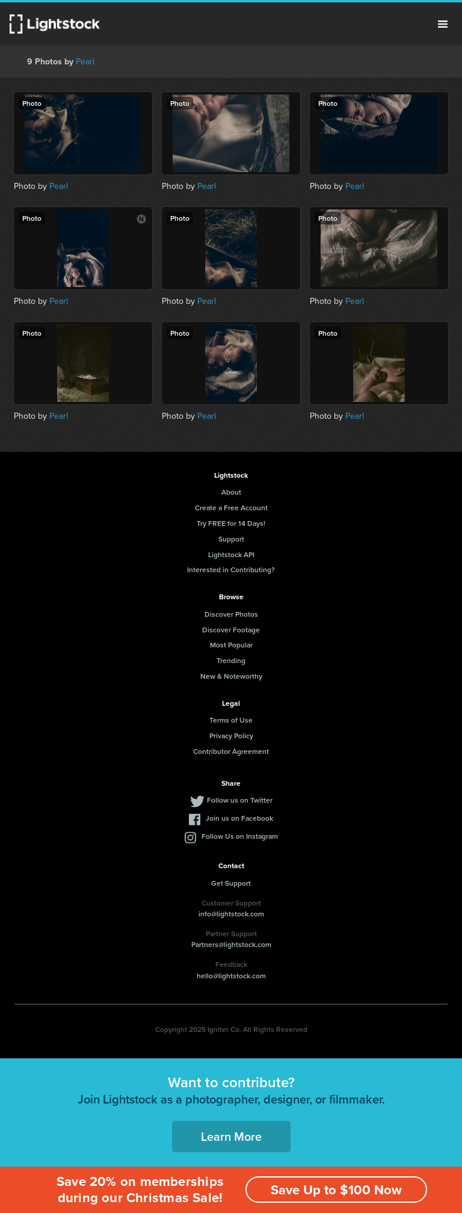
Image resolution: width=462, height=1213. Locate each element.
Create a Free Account (231, 507)
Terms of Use (231, 720)
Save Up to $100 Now (336, 1190)
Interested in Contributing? (231, 569)
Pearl (85, 61)
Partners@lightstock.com (231, 944)
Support (231, 539)
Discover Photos (231, 614)
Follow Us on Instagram (240, 836)
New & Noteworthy (231, 676)
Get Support (231, 883)
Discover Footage (231, 630)
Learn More (231, 1136)
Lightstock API (231, 554)
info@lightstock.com (231, 914)
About (231, 492)
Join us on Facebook (239, 818)
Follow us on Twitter (240, 800)
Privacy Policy (231, 735)
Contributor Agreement (231, 751)
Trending (231, 660)
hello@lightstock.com (231, 976)
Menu (442, 24)
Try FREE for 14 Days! (231, 523)
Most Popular (231, 645)
